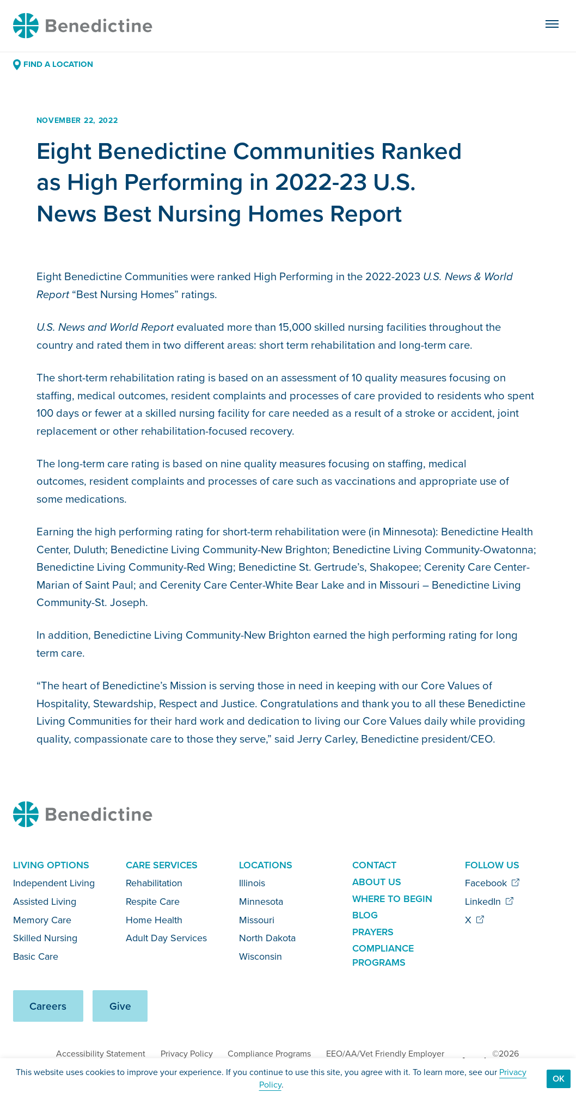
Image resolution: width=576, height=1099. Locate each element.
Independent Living (54, 883)
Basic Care (35, 956)
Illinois (252, 883)
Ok (559, 1078)
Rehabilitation (154, 883)
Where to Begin (392, 899)
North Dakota (267, 938)
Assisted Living (44, 901)
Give (120, 1006)
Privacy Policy (187, 1053)
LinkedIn (489, 901)
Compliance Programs (383, 955)
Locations (265, 865)
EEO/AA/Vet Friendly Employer (385, 1053)
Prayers (373, 932)
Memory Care (42, 920)
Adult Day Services (166, 938)
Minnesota (261, 901)
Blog (365, 915)
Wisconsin (260, 956)
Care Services (162, 865)
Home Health (154, 920)
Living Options (51, 865)
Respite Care (153, 901)
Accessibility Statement (100, 1053)
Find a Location (53, 64)
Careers (47, 1006)
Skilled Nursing (45, 938)
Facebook (492, 883)
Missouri (256, 920)
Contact (374, 865)
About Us (376, 882)
